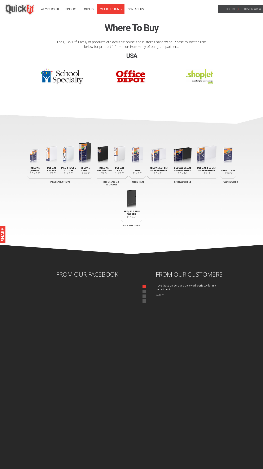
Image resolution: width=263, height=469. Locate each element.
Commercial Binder (115, 420)
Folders (88, 9)
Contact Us (136, 9)
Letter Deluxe (67, 412)
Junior (63, 407)
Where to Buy (109, 9)
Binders (71, 9)
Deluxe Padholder (160, 407)
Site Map (70, 457)
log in (230, 9)
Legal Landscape (159, 422)
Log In (225, 436)
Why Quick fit (50, 9)
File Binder (111, 426)
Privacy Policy (55, 457)
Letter (153, 417)
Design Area (219, 432)
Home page (38, 457)
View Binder (111, 407)
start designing (131, 366)
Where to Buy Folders (217, 422)
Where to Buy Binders (217, 415)
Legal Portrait (68, 417)
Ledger (154, 427)
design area (252, 9)
